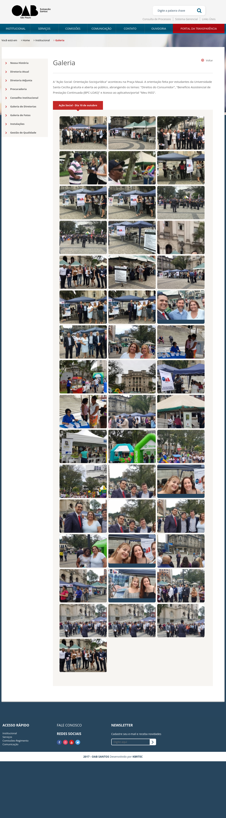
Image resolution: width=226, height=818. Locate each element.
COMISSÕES (72, 28)
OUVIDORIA (158, 28)
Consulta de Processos (157, 19)
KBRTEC (138, 756)
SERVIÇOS (44, 28)
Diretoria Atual (17, 72)
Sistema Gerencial (186, 19)
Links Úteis (209, 19)
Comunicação (10, 744)
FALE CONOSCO (69, 725)
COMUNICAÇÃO (101, 28)
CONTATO (130, 28)
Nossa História (17, 63)
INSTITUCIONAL (15, 28)
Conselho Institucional (21, 98)
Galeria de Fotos (18, 115)
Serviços (7, 737)
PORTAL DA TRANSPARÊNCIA (199, 28)
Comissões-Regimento (16, 740)
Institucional (10, 733)
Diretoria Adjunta (18, 80)
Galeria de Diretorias (20, 107)
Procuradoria (16, 89)
